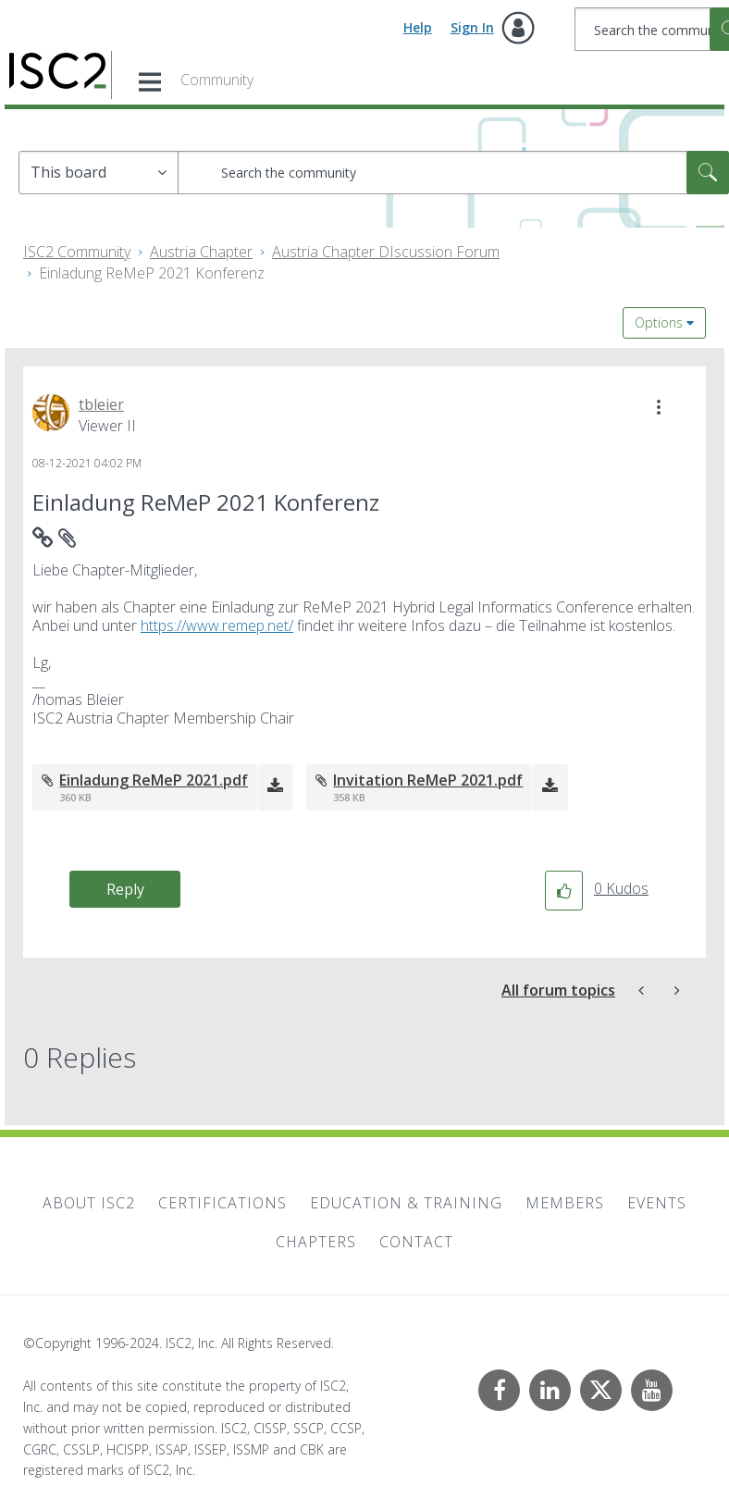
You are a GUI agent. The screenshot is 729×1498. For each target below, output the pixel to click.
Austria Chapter (201, 251)
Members (564, 1203)
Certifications (222, 1203)
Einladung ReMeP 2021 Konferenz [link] (152, 273)
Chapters (316, 1242)
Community (216, 79)
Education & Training (406, 1203)
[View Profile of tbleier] (101, 404)
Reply (125, 889)
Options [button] (659, 322)
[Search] (453, 172)
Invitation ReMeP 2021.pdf (428, 780)
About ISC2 (89, 1203)
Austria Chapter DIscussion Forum (386, 251)
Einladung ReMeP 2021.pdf (153, 780)
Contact (416, 1242)
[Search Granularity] (98, 172)
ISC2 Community (76, 251)
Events (656, 1203)
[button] (658, 407)
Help (417, 27)
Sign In (472, 27)
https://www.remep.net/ (217, 625)
